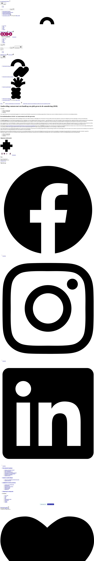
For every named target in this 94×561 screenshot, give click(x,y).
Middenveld (7, 489)
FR (3, 7)
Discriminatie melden (7, 15)
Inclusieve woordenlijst (8, 474)
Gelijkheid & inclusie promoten (9, 482)
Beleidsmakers (7, 485)
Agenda (6, 502)
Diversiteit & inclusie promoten (8, 12)
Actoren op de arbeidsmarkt (9, 484)
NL (3, 6)
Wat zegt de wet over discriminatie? (11, 472)
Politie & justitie (7, 487)
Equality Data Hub (8, 480)
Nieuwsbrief (7, 500)
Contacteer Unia (3, 160)
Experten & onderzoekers (9, 486)
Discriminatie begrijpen (6, 11)
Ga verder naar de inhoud (5, 1)
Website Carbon (51, 504)
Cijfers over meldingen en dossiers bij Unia (12, 479)
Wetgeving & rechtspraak (7, 14)
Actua (3, 27)
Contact (4, 29)
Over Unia (4, 25)
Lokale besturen (7, 488)
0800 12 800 (18, 15)
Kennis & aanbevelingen (7, 13)
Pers (3, 28)
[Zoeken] (5, 9)
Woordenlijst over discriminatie (10, 473)
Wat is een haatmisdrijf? (9, 471)
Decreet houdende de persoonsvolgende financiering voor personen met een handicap (21, 125)
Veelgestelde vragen (8, 499)
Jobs (3, 26)
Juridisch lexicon (7, 475)
